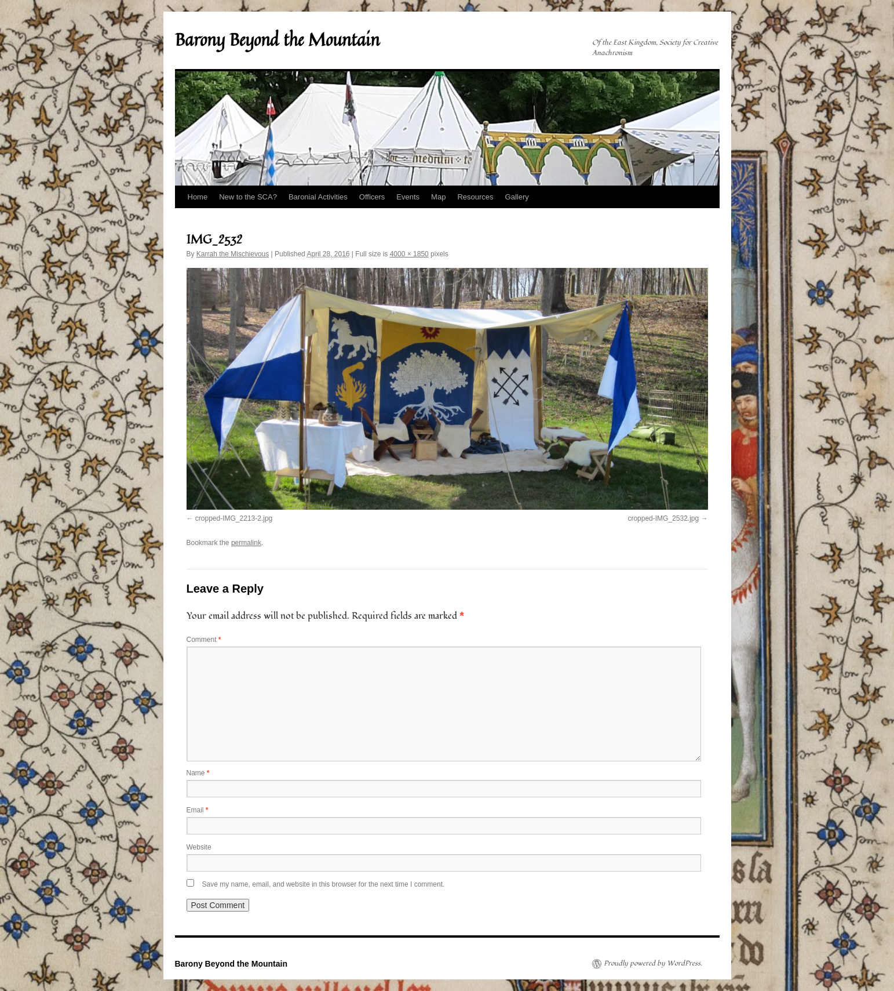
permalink (246, 543)
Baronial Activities (318, 197)
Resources (475, 197)
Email (198, 810)
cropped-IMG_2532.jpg (663, 518)
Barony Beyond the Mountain (277, 39)
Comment (204, 640)
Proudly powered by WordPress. (653, 963)
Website (199, 847)
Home (198, 197)
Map (438, 197)
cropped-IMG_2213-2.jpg (233, 518)
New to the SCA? (248, 197)
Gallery (517, 197)
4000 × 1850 (409, 254)
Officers (372, 197)
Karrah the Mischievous (232, 254)
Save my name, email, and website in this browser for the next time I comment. (323, 884)
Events (407, 197)
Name (198, 773)
